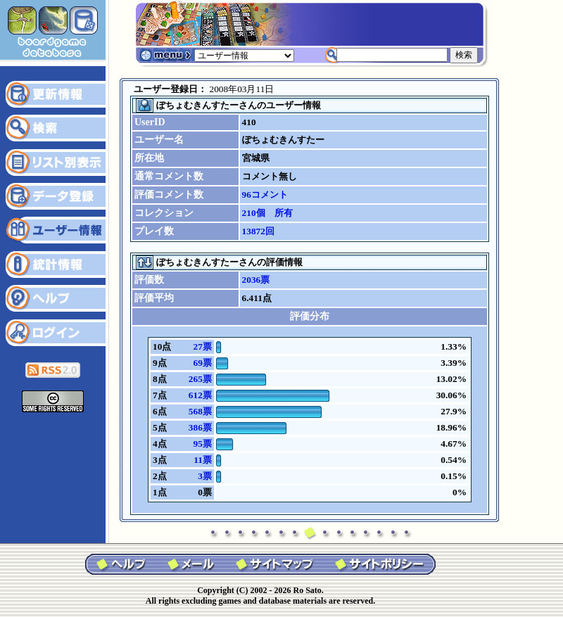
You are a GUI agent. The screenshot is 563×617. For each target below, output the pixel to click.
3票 (205, 476)
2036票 (256, 279)
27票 (202, 346)
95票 (202, 443)
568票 (200, 411)
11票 (203, 459)
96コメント (265, 194)
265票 (200, 379)
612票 (200, 395)
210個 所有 (267, 213)
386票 (200, 427)
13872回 (258, 231)
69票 (202, 362)
